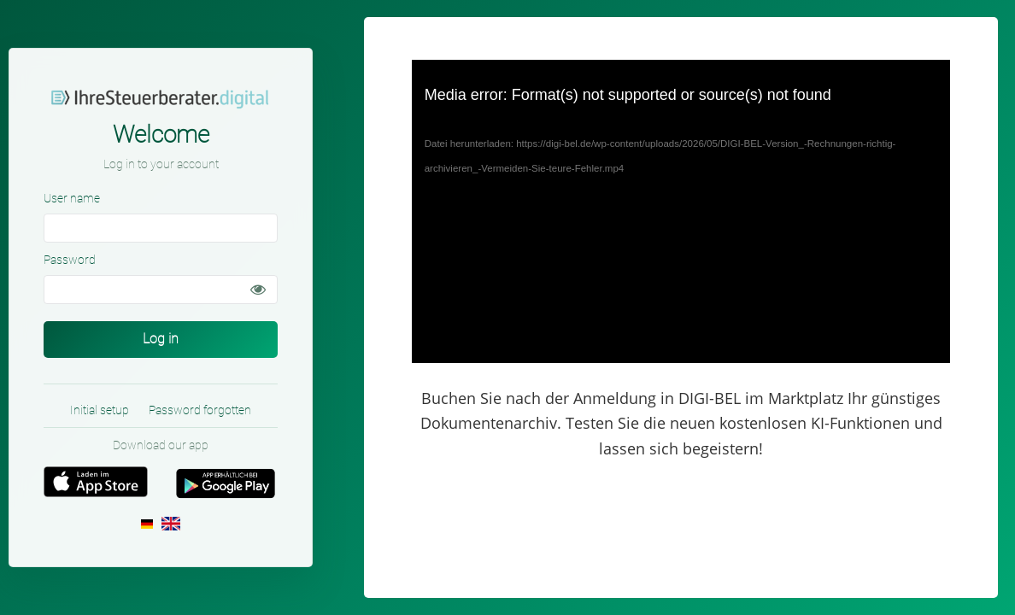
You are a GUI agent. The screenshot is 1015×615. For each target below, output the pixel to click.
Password (70, 259)
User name (72, 198)
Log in (161, 339)
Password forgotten (200, 410)
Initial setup (99, 410)
